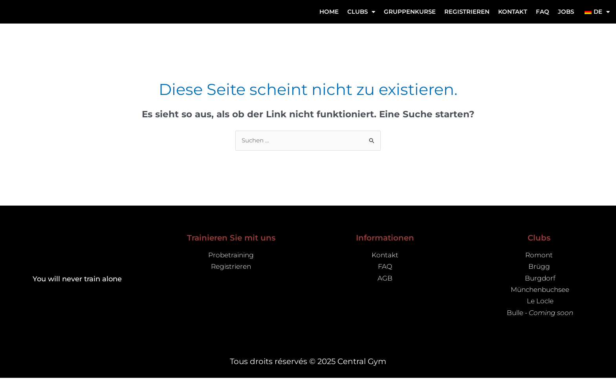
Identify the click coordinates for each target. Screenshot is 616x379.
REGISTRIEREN (467, 11)
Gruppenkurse (410, 11)
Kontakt (512, 11)
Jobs (566, 11)
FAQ (542, 11)
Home (329, 11)
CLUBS (361, 12)
